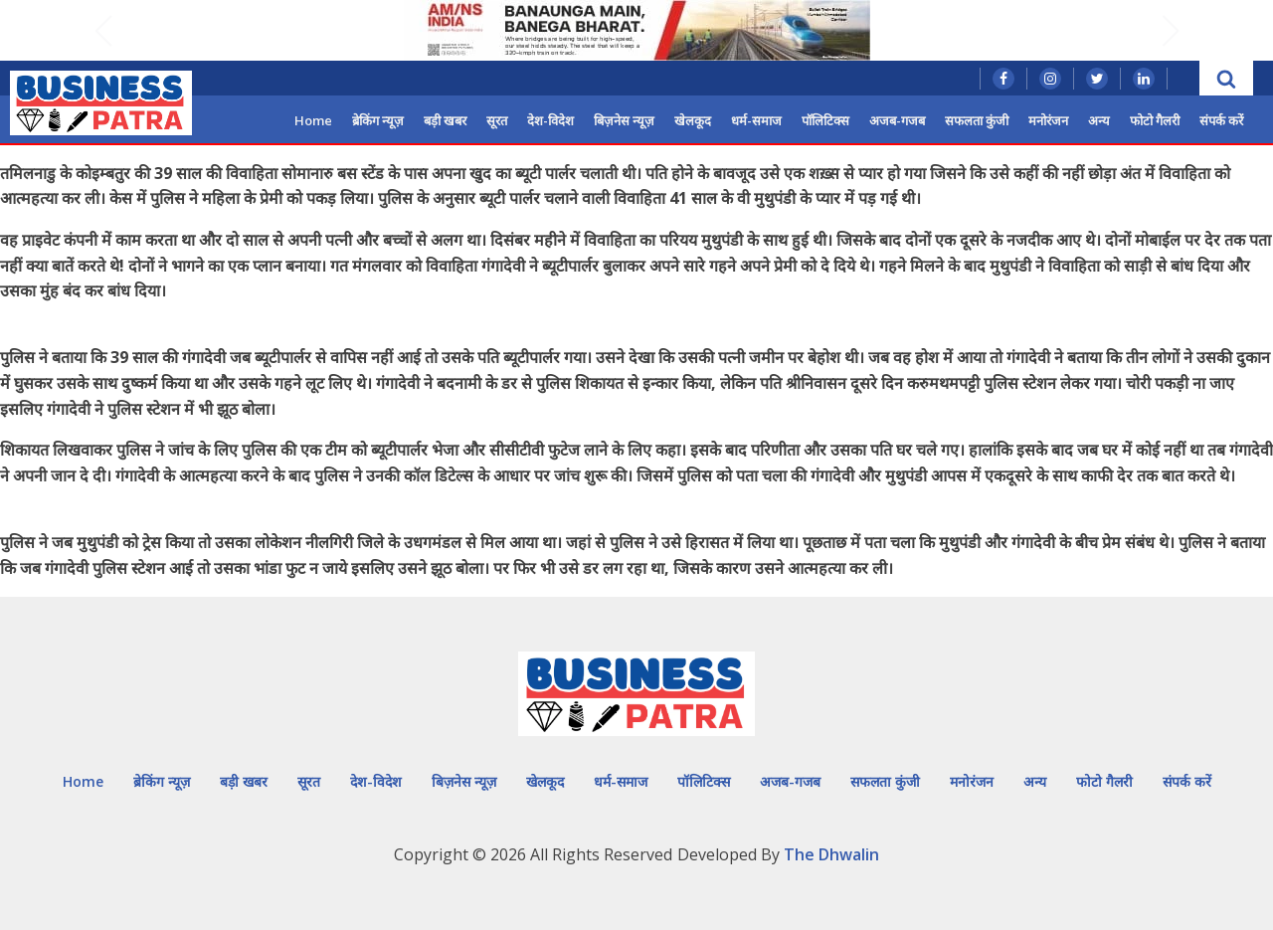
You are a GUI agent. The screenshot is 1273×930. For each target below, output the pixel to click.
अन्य (1099, 120)
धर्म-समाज (756, 120)
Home (313, 120)
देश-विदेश (550, 120)
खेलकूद (692, 120)
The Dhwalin (831, 854)
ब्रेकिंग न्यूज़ (378, 120)
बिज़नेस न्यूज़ (624, 120)
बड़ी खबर (445, 120)
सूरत (496, 120)
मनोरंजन (1048, 120)
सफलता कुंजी (976, 120)
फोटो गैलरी (1155, 120)
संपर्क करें (1221, 120)
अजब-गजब (897, 120)
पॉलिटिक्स (825, 120)
